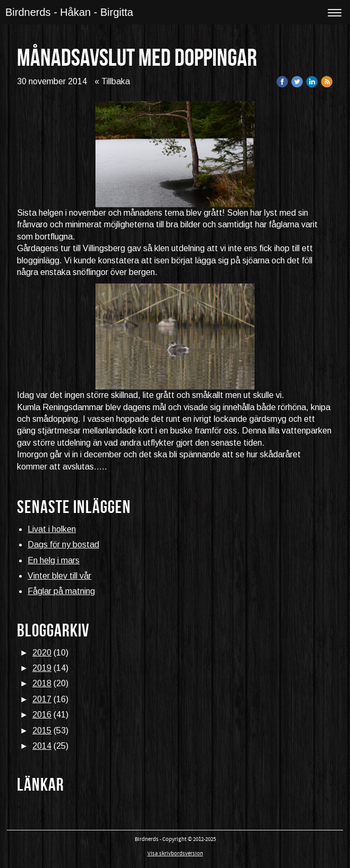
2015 (41, 730)
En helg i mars (54, 560)
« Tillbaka (112, 81)
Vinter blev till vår (59, 575)
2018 (41, 683)
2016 (41, 714)
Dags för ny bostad (63, 544)
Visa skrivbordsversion (175, 853)
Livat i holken (52, 529)
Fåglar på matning (61, 591)
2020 (41, 652)
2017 (41, 699)
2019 (41, 667)
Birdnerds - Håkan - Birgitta (69, 12)
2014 (41, 745)
